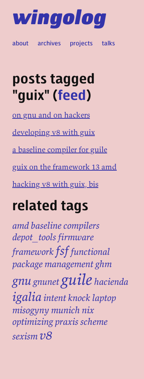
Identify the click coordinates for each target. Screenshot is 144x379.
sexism (25, 336)
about (20, 43)
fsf (62, 250)
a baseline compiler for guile (59, 149)
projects (81, 43)
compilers (81, 225)
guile (76, 279)
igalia (26, 296)
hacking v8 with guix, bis (55, 184)
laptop (104, 297)
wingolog (59, 16)
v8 (46, 335)
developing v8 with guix (53, 132)
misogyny (30, 310)
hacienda (111, 281)
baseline (46, 225)
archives (49, 43)
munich (65, 310)
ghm (103, 263)
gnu (21, 280)
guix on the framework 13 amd (64, 166)
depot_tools (34, 237)
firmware (76, 237)
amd (20, 225)
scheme (94, 321)
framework (33, 251)
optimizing (32, 321)
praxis (66, 321)
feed (72, 94)
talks (108, 43)
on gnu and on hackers (51, 115)
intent (54, 297)
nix (88, 310)
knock (79, 297)
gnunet (46, 281)
